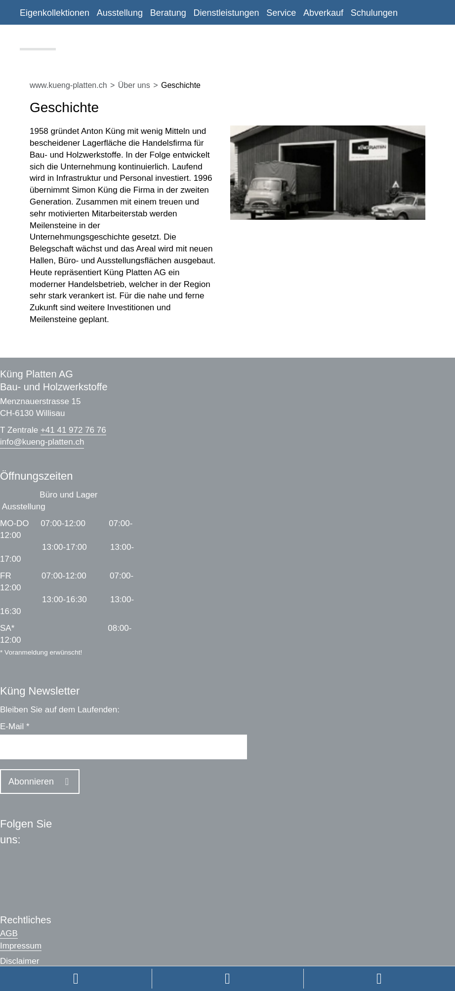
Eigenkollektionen (54, 13)
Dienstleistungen (226, 13)
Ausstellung (120, 13)
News (74, 38)
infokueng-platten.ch (42, 442)
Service (281, 13)
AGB (9, 933)
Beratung (168, 13)
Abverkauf (323, 13)
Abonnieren (31, 781)
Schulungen (374, 13)
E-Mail (15, 726)
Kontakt (108, 38)
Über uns (38, 38)
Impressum (20, 945)
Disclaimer (19, 961)
